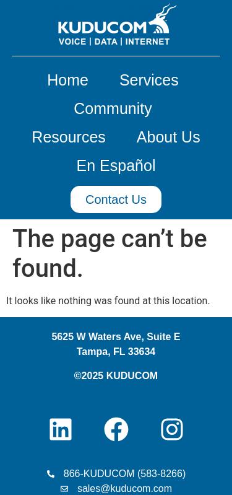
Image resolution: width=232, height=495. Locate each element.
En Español (116, 165)
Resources (72, 137)
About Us (168, 137)
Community (116, 108)
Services (152, 80)
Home (71, 80)
